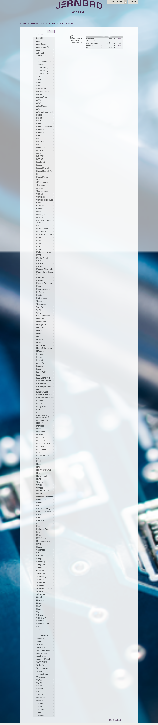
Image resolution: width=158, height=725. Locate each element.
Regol (38, 526)
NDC (38, 467)
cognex (39, 188)
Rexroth (39, 535)
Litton (38, 412)
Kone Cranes (42, 392)
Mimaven (40, 438)
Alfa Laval (40, 65)
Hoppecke (40, 345)
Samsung (40, 562)
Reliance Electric (43, 529)
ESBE (39, 255)
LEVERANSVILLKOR (54, 24)
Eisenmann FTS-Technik (43, 221)
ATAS (38, 103)
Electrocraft (41, 232)
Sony (38, 641)
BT (37, 174)
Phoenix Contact (43, 511)
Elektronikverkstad (44, 235)
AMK (38, 76)
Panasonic (41, 500)
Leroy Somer (42, 407)
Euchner (40, 263)
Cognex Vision (42, 191)
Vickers (39, 689)
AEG (38, 59)
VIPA (38, 692)
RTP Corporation (43, 541)
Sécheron (40, 594)
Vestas (39, 686)
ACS (38, 50)
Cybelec (39, 209)
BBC (38, 138)
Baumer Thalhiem (44, 127)
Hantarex (40, 319)
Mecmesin (40, 432)
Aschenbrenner (43, 91)
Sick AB (39, 615)
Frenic (39, 295)
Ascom (39, 94)
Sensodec (40, 603)
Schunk (39, 591)
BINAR (39, 153)
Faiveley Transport (44, 283)
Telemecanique (43, 668)
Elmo (38, 243)
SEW (38, 606)
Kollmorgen (41, 384)
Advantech (41, 56)
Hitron (39, 333)
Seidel (39, 597)
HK (37, 336)
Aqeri (38, 82)
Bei (37, 144)
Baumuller (40, 130)
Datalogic (40, 215)
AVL (38, 109)
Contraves (40, 197)
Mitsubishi (40, 441)
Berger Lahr (41, 147)
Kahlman (40, 366)
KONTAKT (70, 24)
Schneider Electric (44, 588)
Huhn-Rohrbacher (44, 348)
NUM (38, 479)
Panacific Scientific (44, 497)
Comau (39, 194)
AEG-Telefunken (43, 62)
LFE (38, 410)
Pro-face (40, 520)
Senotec (40, 600)
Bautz (38, 136)
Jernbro (79, 7)
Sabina (39, 547)
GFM (38, 310)
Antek (38, 79)
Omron (39, 485)
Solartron (40, 638)
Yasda (39, 706)
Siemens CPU (42, 624)
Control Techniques (44, 200)
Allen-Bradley (42, 71)
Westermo (40, 698)
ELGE (39, 237)
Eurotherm (41, 277)
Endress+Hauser (43, 252)
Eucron (39, 266)
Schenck (40, 579)
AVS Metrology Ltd (44, 112)
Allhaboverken (42, 73)
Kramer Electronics (44, 398)
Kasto (38, 369)
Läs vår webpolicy (115, 720)
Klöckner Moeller (43, 381)
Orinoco (39, 488)
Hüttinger (40, 351)
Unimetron (40, 677)
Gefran (39, 301)
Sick (38, 612)
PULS (38, 523)
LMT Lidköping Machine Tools (42, 416)
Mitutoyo (40, 446)
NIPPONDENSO (43, 470)
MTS (38, 458)
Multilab (39, 461)
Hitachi (39, 331)
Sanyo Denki (42, 568)
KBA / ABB (41, 372)
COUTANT (41, 206)
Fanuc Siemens (43, 289)
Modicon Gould (43, 449)
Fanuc (39, 286)
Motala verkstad (43, 455)
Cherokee (40, 185)
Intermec (40, 357)
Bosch (39, 165)
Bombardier (41, 162)
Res (38, 532)
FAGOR (39, 280)
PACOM (39, 494)
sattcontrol (40, 571)
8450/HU (40, 38)
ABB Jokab (41, 44)
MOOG (39, 452)
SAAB (39, 544)
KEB (38, 375)
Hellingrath (41, 325)
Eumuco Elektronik (44, 269)
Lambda (39, 401)
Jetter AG (40, 363)
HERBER (40, 328)
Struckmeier (41, 653)
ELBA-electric (42, 229)
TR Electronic (42, 674)
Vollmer (39, 695)
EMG (38, 249)
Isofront (39, 360)
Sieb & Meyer (42, 618)
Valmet (39, 680)
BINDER (40, 156)
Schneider (40, 585)
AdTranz (40, 53)
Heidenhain (41, 322)
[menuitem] (24, 25)
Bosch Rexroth (42, 168)
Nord (38, 473)
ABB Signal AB (42, 47)
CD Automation (43, 182)
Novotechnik (41, 476)
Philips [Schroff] (43, 509)
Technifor (40, 665)
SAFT (38, 553)
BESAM (39, 150)
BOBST (39, 159)
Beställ (119, 39)
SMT (38, 633)
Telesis (39, 671)
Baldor (39, 115)
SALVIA (39, 556)
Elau (38, 226)
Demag (39, 218)
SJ (37, 627)
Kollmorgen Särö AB (43, 388)
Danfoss (40, 212)
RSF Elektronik (42, 538)
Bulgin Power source (42, 178)
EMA (38, 246)
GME (38, 313)
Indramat (40, 354)
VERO (39, 683)
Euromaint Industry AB (44, 273)
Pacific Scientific (43, 491)
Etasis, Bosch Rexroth (42, 259)
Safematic (40, 550)
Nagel (38, 464)
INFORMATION (37, 24)
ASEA (39, 100)
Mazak (39, 429)
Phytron (39, 514)
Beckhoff (40, 141)
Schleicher (41, 582)
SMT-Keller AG (42, 636)
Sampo (39, 559)
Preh (38, 517)
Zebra (38, 712)
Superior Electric (43, 659)
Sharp (39, 609)
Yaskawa (40, 709)
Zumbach (40, 715)
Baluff (38, 121)
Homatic (40, 342)
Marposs (40, 426)
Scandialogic (42, 576)
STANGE (40, 644)
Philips (39, 506)
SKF (38, 630)
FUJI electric (41, 298)
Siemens (40, 621)
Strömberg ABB (43, 650)
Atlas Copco (41, 106)
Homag (39, 339)
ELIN (38, 240)
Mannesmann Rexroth (42, 422)
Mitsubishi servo (43, 444)
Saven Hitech (42, 573)
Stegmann (40, 647)
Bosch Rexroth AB (44, 171)
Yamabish (40, 703)
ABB (38, 41)
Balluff (39, 118)
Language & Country (116, 1)
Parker (39, 503)
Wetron (39, 701)
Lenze (39, 404)
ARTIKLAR (24, 24)
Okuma (39, 482)
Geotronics (41, 304)
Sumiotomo (41, 656)
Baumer (39, 124)
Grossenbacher (43, 316)
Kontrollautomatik (44, 395)
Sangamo (40, 565)
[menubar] (47, 26)
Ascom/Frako (42, 97)
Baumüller (40, 133)
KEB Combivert (43, 378)
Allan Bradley (42, 68)
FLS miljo (40, 292)
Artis (38, 85)
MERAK (39, 435)
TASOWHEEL (42, 662)
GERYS (39, 307)
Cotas (38, 203)
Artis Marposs (42, 88)
